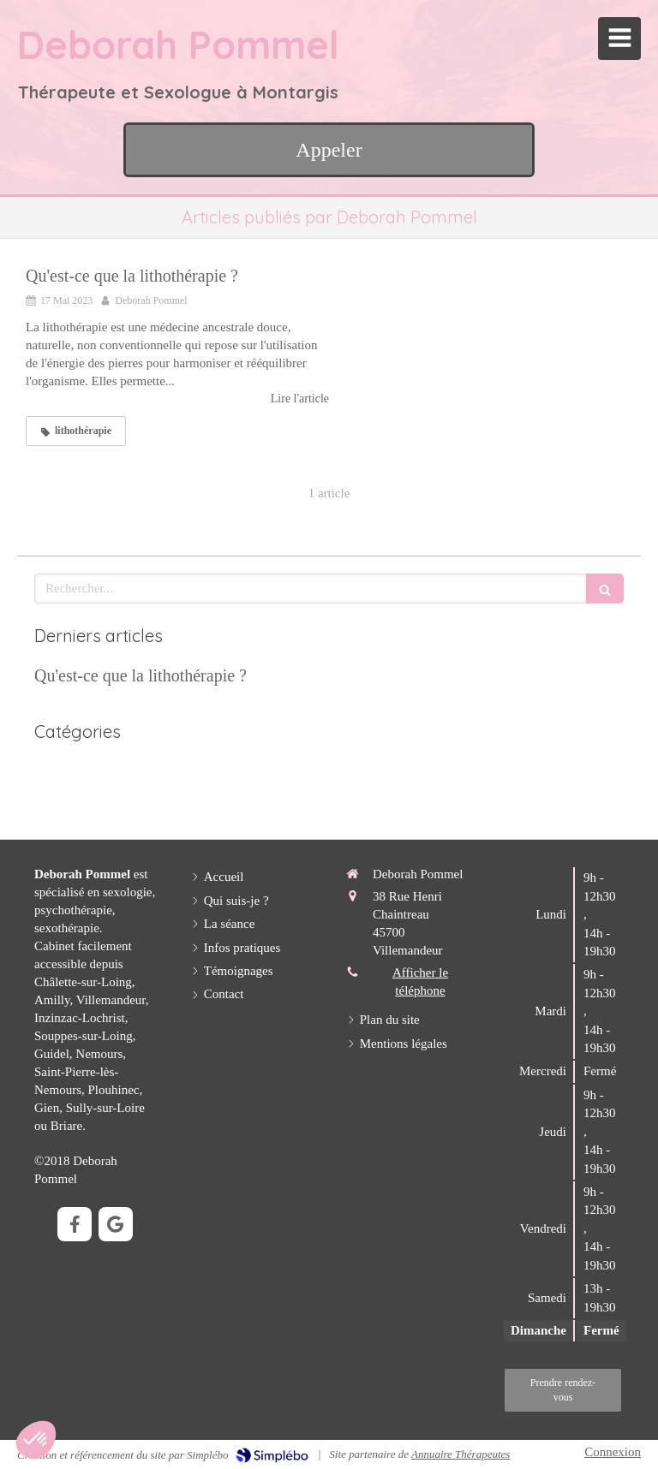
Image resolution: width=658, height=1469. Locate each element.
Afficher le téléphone (420, 981)
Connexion (612, 1452)
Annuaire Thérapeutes (460, 1454)
